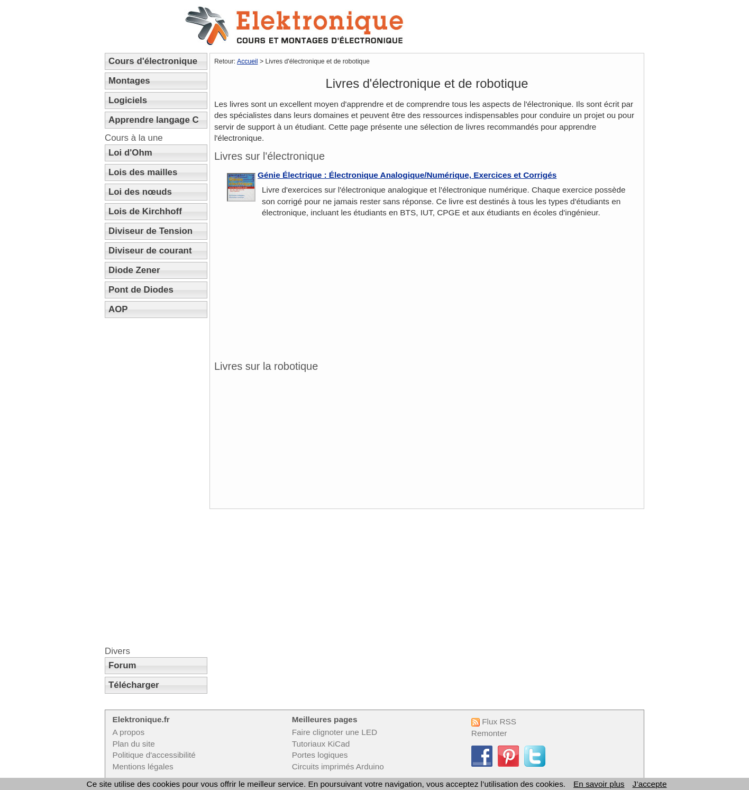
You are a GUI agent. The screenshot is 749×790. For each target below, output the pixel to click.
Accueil (247, 61)
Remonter (489, 733)
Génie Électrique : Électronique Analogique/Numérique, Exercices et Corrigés (407, 174)
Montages (129, 81)
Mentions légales (142, 766)
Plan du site (133, 743)
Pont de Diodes (140, 290)
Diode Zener (134, 270)
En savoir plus (598, 783)
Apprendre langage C (153, 120)
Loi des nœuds (140, 192)
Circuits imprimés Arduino (338, 766)
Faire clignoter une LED (334, 732)
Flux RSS (493, 721)
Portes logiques (320, 754)
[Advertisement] (156, 482)
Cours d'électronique (152, 61)
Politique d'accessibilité (153, 754)
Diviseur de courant (150, 251)
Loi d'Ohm (130, 153)
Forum (122, 665)
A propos (128, 732)
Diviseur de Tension (150, 231)
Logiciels (127, 100)
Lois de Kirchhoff (145, 211)
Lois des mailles (142, 172)
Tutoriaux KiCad (321, 743)
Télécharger (133, 685)
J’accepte (650, 783)
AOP (118, 309)
